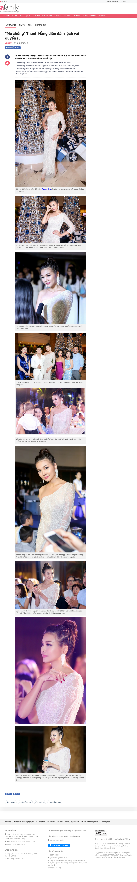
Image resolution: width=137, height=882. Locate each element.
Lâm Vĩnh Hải (40, 802)
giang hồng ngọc (55, 802)
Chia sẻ (9, 47)
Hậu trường (47, 16)
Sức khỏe (57, 16)
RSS (108, 822)
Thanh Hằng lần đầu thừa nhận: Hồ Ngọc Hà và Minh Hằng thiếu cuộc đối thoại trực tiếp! (48, 66)
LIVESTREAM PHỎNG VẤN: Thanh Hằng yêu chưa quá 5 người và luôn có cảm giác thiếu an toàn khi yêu (49, 73)
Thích (17, 47)
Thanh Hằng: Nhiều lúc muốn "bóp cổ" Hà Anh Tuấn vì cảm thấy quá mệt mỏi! (44, 63)
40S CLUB (101, 16)
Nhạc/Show (40, 25)
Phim (30, 25)
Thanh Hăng (10, 802)
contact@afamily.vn (18, 844)
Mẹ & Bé (28, 16)
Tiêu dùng (68, 16)
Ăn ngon (77, 16)
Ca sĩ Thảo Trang (25, 802)
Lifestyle (6, 16)
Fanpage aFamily (111, 1)
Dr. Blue (3, 1)
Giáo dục (36, 16)
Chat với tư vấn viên (59, 845)
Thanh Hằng (46, 189)
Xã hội (14, 16)
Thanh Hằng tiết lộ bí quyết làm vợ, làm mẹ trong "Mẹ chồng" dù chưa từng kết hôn (46, 69)
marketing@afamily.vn (57, 840)
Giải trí (22, 25)
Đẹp (21, 16)
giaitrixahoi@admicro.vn (58, 858)
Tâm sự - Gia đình (89, 16)
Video (104, 822)
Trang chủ (9, 822)
